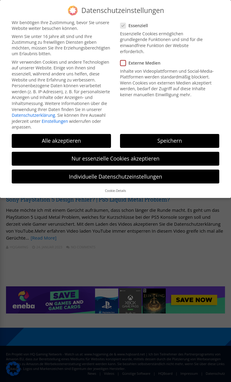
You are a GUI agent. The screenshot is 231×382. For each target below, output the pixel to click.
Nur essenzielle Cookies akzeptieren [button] (116, 158)
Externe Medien (142, 63)
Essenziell (136, 25)
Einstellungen (55, 121)
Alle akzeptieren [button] (61, 140)
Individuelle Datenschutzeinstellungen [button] (115, 176)
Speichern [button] (169, 140)
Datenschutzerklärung (33, 115)
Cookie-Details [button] (115, 191)
